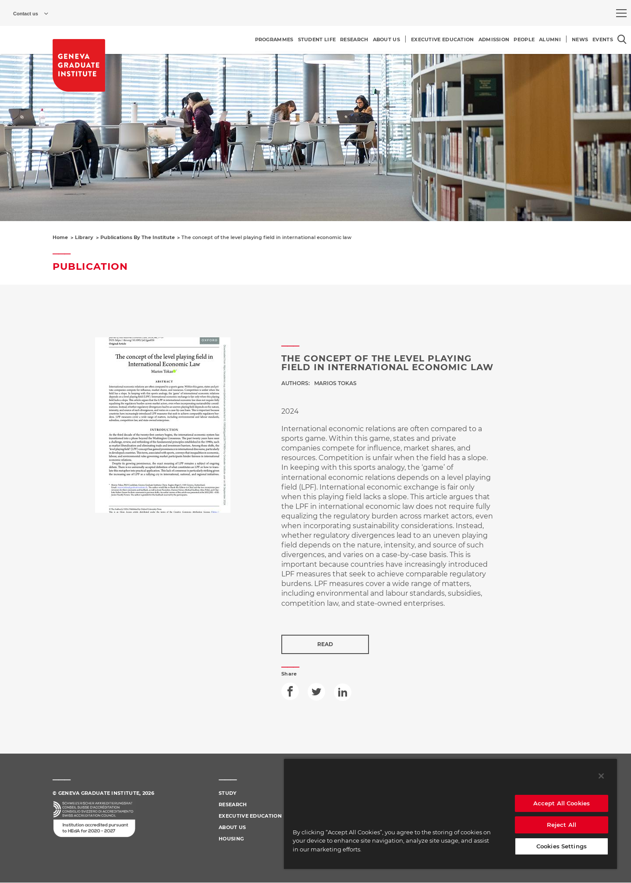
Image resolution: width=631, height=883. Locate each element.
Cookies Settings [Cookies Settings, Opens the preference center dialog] (561, 846)
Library (84, 237)
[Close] (601, 776)
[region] (450, 813)
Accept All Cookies (561, 803)
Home (60, 237)
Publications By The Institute (137, 237)
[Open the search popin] (622, 39)
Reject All (561, 824)
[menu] (621, 13)
